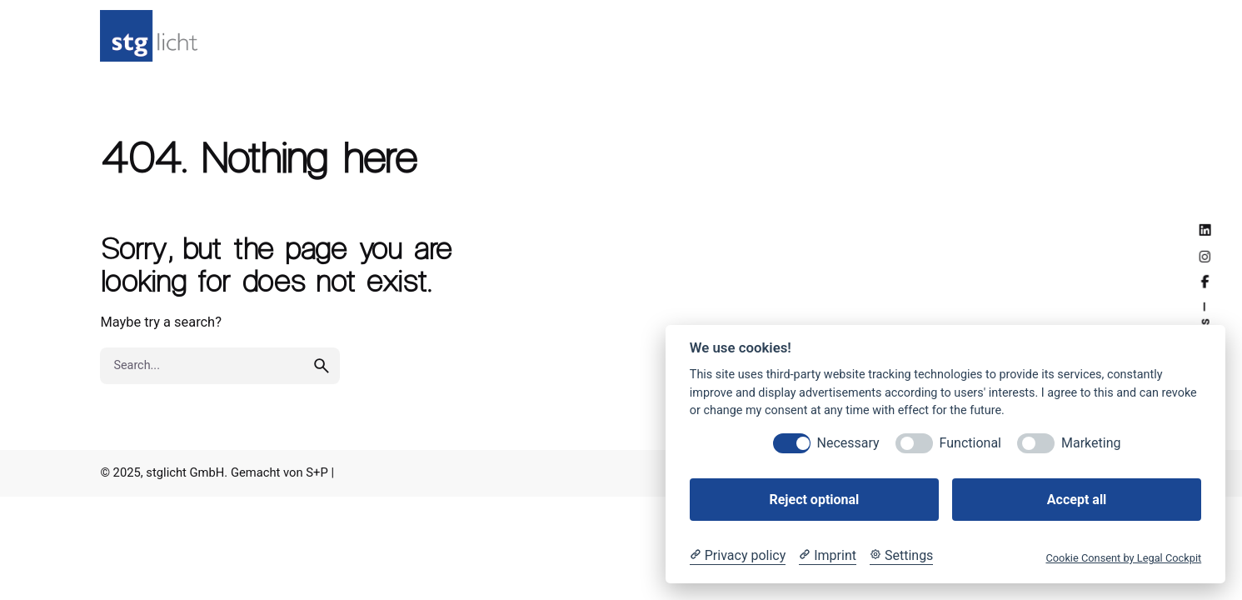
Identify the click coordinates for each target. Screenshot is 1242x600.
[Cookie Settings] (901, 556)
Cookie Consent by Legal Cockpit (1123, 558)
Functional (970, 443)
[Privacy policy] (738, 556)
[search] (321, 377)
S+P (316, 472)
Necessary (848, 443)
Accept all (1076, 500)
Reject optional (814, 500)
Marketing (1090, 443)
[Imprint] (827, 556)
